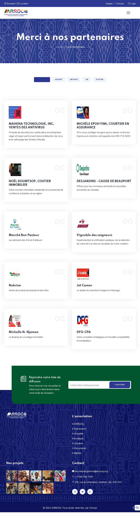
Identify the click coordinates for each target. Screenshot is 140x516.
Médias (77, 456)
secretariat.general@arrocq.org (90, 475)
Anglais (109, 3)
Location (22, 3)
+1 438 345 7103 (82, 480)
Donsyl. (93, 511)
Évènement (80, 432)
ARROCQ (79, 427)
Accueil (59, 47)
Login (132, 3)
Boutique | (10, 3)
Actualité (78, 437)
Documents (80, 452)
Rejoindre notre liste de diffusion (45, 383)
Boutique (78, 442)
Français (120, 3)
